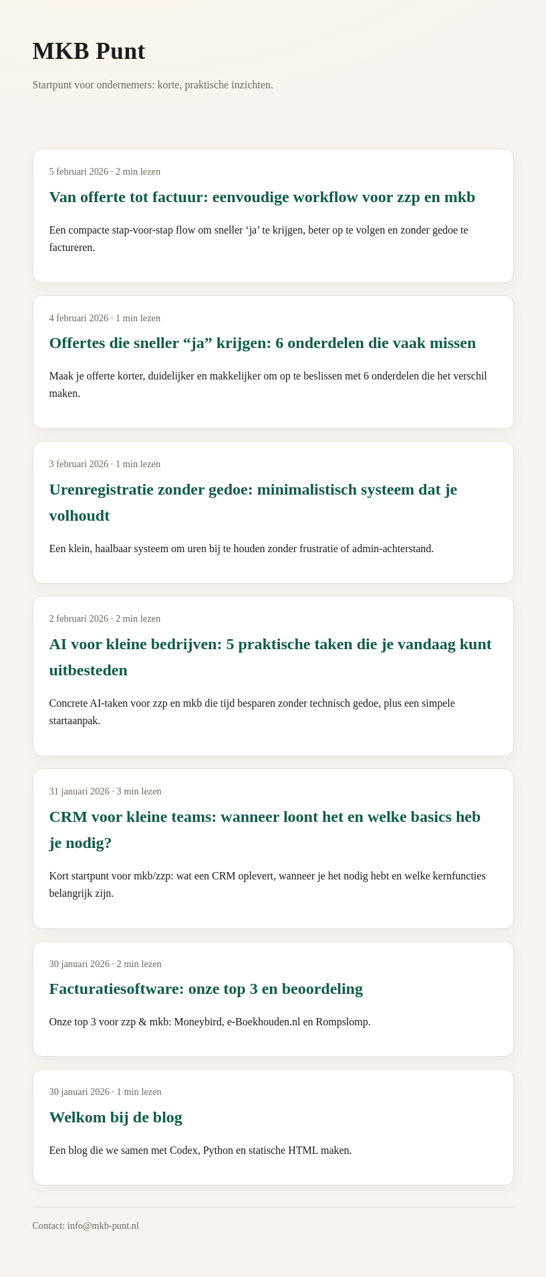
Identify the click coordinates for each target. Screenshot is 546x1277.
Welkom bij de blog (115, 1117)
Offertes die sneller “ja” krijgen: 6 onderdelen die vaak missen (262, 342)
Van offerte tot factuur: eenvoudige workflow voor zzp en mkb (262, 196)
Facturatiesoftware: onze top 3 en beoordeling (206, 988)
